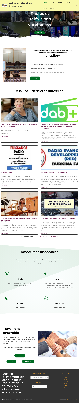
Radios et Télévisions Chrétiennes (20, 4)
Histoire (45, 8)
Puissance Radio (7, 173)
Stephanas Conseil (71, 400)
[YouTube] (20, 393)
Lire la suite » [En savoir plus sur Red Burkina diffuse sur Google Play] (44, 187)
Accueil (45, 2)
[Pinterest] (16, 393)
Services (66, 2)
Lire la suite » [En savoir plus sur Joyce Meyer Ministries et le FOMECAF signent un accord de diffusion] (4, 136)
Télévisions (58, 2)
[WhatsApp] (23, 393)
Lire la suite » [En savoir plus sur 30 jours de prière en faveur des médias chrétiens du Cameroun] (4, 233)
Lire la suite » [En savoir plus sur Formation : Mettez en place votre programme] (44, 233)
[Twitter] (6, 393)
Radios (51, 2)
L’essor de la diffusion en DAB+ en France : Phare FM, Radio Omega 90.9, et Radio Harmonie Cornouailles (59, 126)
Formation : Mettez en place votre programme (58, 218)
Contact (51, 8)
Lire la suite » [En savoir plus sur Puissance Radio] (4, 185)
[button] (76, 5)
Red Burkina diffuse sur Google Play (54, 173)
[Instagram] (10, 393)
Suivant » (53, 237)
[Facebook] (3, 393)
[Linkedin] (13, 393)
